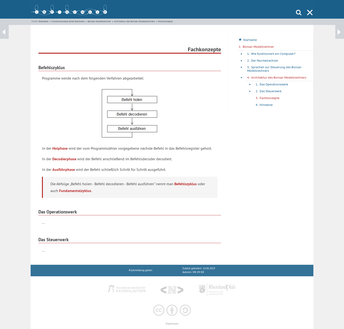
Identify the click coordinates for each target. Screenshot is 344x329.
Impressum (172, 323)
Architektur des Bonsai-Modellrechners (134, 21)
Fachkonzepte (165, 21)
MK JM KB (198, 272)
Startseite (43, 21)
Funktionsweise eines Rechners (68, 21)
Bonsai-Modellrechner (99, 21)
